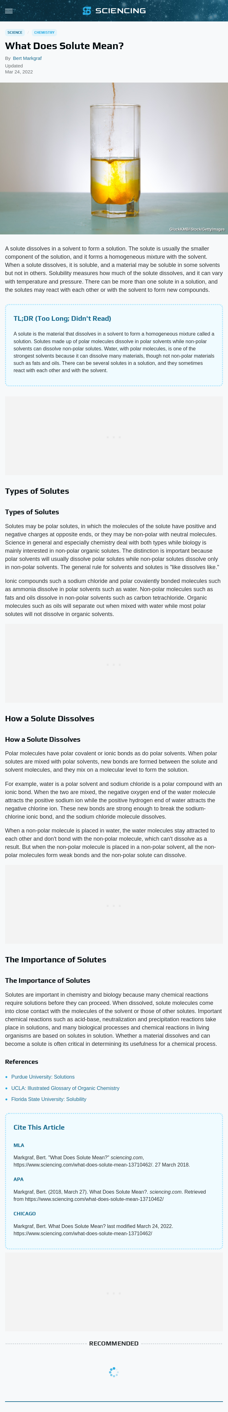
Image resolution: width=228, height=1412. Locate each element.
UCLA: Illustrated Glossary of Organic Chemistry (65, 1088)
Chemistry (44, 32)
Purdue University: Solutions (43, 1077)
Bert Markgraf (27, 58)
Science (15, 32)
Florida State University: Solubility (48, 1099)
